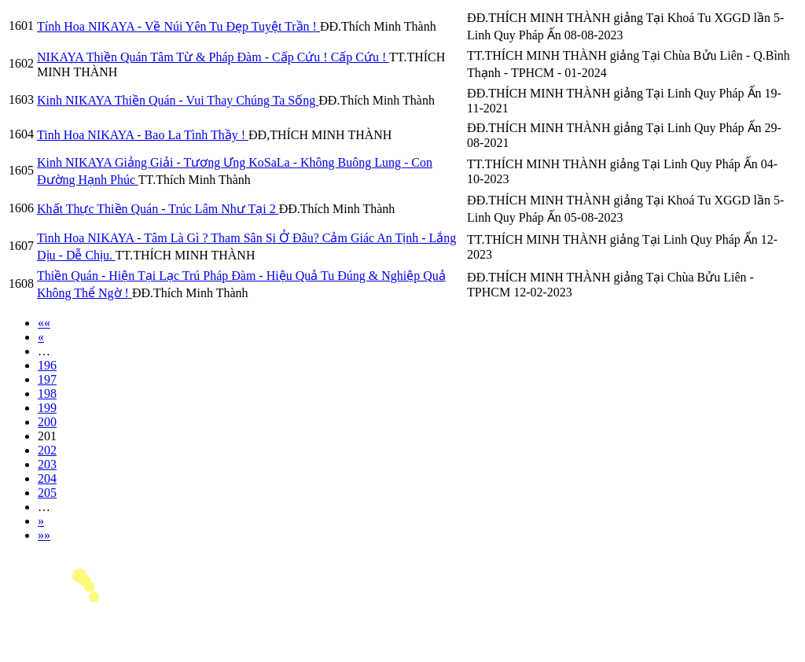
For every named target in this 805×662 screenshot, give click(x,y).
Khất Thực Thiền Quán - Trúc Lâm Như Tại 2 (158, 208)
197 (47, 379)
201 (47, 436)
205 (47, 492)
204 (47, 478)
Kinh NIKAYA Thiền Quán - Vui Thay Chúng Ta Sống (177, 100)
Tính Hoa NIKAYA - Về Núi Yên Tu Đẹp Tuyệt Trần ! (178, 26)
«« (44, 322)
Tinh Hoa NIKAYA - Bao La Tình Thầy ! (142, 135)
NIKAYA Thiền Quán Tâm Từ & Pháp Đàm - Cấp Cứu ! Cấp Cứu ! (213, 57)
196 (47, 365)
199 (47, 407)
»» (44, 535)
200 (47, 421)
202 (47, 450)
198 (47, 393)
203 (47, 464)
